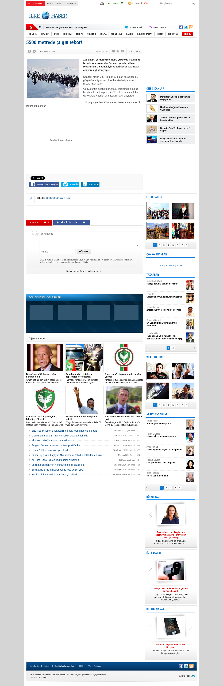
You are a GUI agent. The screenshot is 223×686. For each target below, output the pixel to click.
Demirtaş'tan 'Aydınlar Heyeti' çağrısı (175, 129)
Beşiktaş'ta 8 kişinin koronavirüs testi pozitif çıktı (57, 469)
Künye (50, 3)
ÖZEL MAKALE (154, 553)
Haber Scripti (184, 676)
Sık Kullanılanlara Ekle (64, 666)
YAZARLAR (152, 274)
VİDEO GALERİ (154, 357)
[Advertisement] (211, 61)
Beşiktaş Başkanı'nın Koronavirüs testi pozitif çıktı (58, 464)
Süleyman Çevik (166, 282)
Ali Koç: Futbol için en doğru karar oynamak (55, 460)
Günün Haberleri (35, 3)
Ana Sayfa (34, 666)
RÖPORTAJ (152, 497)
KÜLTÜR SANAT (155, 609)
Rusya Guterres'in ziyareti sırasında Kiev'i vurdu (173, 139)
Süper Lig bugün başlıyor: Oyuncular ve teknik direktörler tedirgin (67, 455)
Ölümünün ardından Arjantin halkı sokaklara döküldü (60, 435)
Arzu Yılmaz (166, 448)
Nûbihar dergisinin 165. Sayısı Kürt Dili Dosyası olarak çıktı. (170, 649)
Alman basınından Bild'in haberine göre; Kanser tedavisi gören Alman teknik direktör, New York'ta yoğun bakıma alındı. (45, 378)
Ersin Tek (166, 295)
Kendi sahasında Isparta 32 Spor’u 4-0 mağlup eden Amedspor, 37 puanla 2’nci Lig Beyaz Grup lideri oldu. (45, 420)
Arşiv (59, 3)
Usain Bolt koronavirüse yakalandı (50, 450)
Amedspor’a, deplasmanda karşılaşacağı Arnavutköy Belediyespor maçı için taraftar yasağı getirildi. (124, 378)
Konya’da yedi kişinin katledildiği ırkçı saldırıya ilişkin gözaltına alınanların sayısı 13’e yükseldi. (170, 594)
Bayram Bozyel (166, 323)
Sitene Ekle (71, 3)
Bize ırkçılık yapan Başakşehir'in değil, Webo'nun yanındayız (64, 430)
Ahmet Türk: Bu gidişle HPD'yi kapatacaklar (175, 119)
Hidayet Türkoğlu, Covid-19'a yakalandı (53, 440)
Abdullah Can (166, 336)
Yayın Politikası (94, 666)
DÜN (161, 266)
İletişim (47, 666)
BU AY (179, 266)
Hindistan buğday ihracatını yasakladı (174, 108)
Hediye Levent (166, 461)
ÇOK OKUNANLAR (156, 254)
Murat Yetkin (166, 422)
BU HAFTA (170, 266)
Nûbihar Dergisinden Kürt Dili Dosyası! (66, 27)
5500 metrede (52, 198)
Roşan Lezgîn (166, 308)
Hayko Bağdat (166, 435)
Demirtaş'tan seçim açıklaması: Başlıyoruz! (175, 98)
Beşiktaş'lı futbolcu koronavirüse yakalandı (54, 474)
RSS (81, 666)
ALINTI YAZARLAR (157, 414)
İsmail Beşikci (166, 474)
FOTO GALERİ (154, 197)
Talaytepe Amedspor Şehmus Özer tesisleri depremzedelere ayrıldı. (84, 378)
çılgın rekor (65, 198)
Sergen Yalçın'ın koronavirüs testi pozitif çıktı (56, 445)
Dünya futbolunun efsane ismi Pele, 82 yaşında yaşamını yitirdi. (84, 420)
